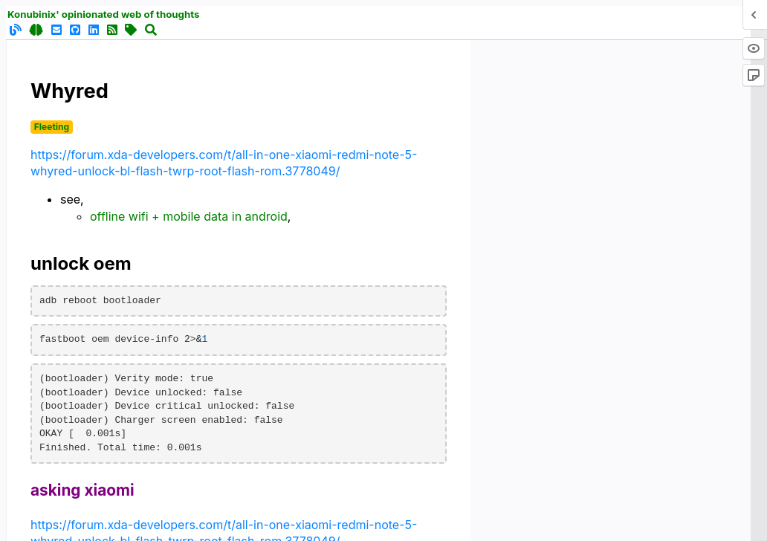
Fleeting (51, 126)
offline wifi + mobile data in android (189, 216)
